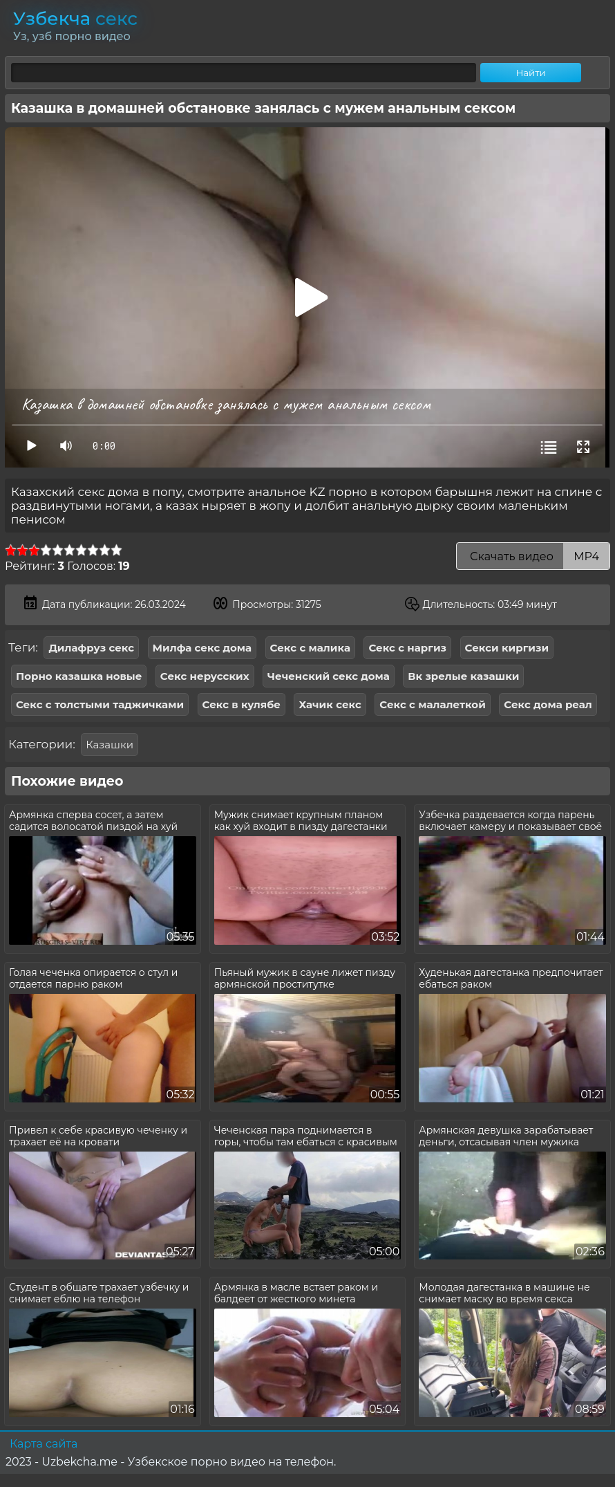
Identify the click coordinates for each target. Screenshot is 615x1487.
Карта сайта (43, 1443)
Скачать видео (533, 556)
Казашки (109, 744)
